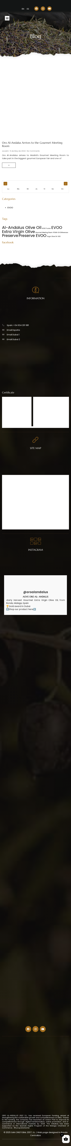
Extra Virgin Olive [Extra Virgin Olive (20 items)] (18, 231)
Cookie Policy (11, 521)
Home (7, 477)
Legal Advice (10, 515)
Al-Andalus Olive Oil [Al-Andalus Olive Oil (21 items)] (21, 227)
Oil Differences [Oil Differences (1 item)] (63, 232)
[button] (7, 18)
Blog (7, 505)
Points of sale (10, 494)
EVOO (10, 207)
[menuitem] (22, 9)
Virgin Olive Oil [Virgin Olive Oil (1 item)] (52, 236)
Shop (7, 488)
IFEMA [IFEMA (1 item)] (55, 232)
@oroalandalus (35, 592)
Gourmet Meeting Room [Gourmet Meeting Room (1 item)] (43, 232)
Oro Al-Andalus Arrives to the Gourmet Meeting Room (32, 144)
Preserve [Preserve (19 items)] (10, 235)
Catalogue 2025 (12, 499)
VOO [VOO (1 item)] (59, 236)
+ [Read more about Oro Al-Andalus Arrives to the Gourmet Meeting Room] (9, 165)
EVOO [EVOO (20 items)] (56, 227)
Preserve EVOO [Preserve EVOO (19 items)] (32, 235)
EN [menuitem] (23, 8)
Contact (8, 510)
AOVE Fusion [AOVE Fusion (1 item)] (46, 228)
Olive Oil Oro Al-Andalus (15, 483)
